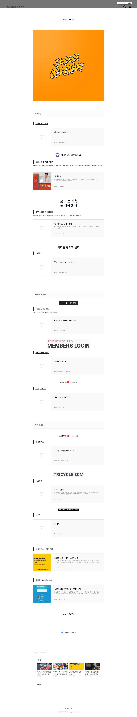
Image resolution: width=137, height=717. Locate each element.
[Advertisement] (68, 632)
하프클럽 (38, 480)
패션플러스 (39, 441)
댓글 (39, 685)
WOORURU (68, 709)
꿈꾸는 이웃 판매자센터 (44, 212)
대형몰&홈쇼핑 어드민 (43, 580)
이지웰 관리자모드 (42, 309)
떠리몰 (38, 253)
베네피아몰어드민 (42, 352)
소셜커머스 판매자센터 (44, 549)
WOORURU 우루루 (15, 6)
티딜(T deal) (40, 388)
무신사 (38, 515)
